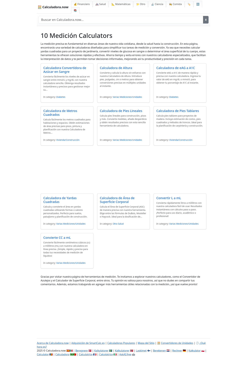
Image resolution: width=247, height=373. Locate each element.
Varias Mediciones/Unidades (127, 96)
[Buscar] (206, 20)
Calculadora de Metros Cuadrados (60, 113)
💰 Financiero (82, 4)
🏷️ (189, 4)
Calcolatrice (106, 354)
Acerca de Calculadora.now (53, 343)
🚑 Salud (100, 4)
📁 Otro (140, 4)
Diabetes (60, 96)
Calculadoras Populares (121, 343)
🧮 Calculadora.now (53, 7)
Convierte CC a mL (57, 237)
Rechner (177, 350)
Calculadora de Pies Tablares (177, 111)
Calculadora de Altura (116, 68)
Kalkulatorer (122, 350)
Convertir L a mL (168, 198)
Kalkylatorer (101, 350)
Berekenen (159, 350)
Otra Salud (118, 223)
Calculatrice (86, 354)
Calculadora (62, 354)
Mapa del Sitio (146, 343)
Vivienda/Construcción (67, 139)
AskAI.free (125, 354)
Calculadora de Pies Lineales (121, 111)
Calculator (43, 354)
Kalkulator (195, 350)
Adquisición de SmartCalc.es (88, 343)
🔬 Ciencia (157, 4)
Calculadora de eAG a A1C (175, 68)
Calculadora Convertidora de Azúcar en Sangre (64, 70)
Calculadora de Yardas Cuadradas (60, 200)
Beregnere (81, 350)
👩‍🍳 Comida (175, 4)
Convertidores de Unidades (177, 343)
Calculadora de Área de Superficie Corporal (117, 200)
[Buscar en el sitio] (120, 20)
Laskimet (141, 350)
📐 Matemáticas (120, 4)
